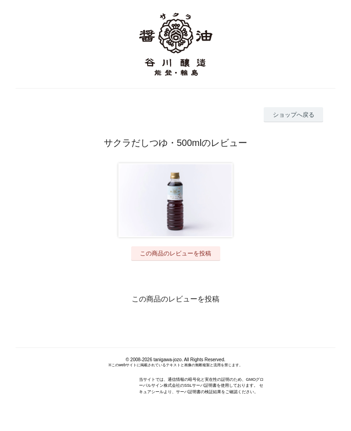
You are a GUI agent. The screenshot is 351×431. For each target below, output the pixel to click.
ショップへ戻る (293, 114)
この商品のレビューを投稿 (175, 253)
